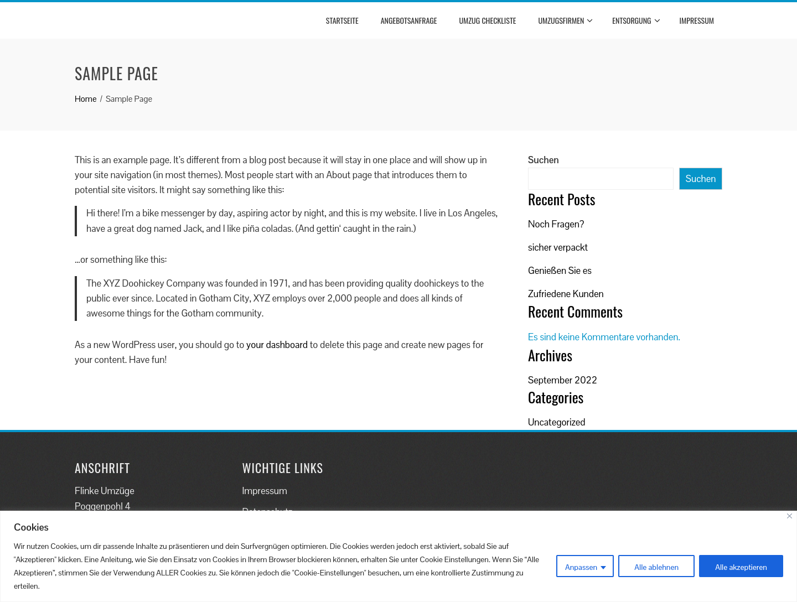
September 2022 (562, 380)
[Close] (789, 515)
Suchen (543, 160)
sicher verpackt (558, 247)
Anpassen (581, 567)
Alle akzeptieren (741, 567)
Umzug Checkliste (487, 20)
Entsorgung (636, 20)
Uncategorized (557, 422)
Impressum (697, 20)
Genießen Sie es (560, 270)
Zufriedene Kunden (566, 294)
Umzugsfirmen (565, 20)
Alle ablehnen (656, 567)
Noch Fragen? (556, 224)
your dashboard (277, 345)
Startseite (342, 20)
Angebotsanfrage (409, 20)
